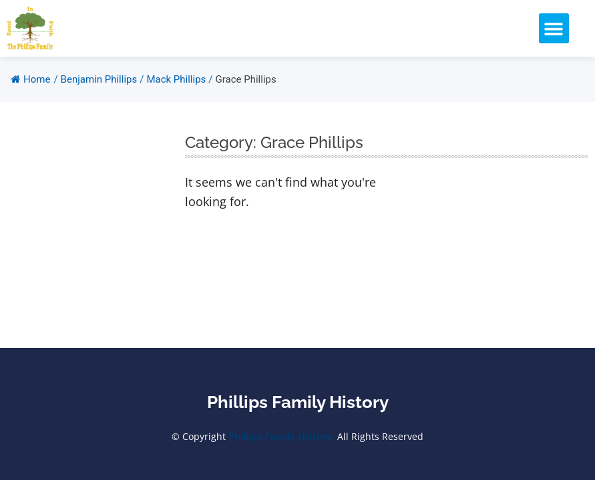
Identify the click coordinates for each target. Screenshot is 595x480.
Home (30, 79)
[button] (554, 28)
